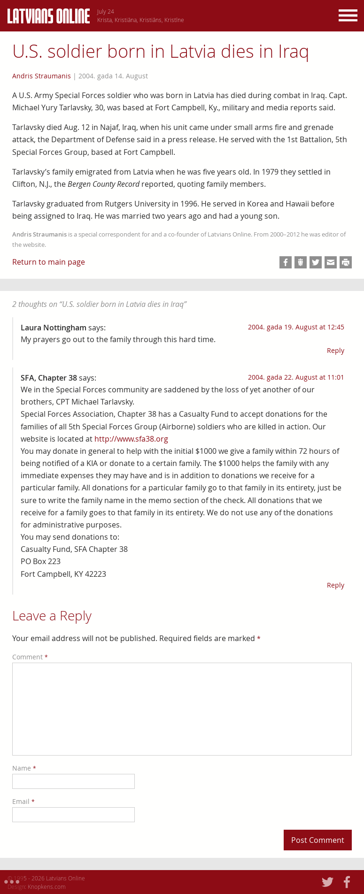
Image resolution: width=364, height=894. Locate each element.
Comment (30, 656)
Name (24, 768)
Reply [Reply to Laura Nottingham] (335, 350)
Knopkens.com (47, 886)
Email (23, 801)
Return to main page (48, 262)
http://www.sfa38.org (131, 439)
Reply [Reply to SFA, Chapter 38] (335, 585)
